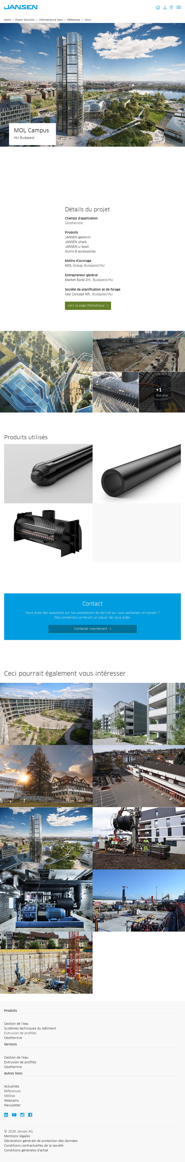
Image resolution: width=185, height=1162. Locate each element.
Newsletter (12, 1105)
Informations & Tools (51, 20)
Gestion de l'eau (16, 1057)
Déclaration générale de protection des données (41, 1141)
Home (7, 20)
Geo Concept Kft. (77, 294)
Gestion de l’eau (16, 1023)
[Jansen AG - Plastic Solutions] (46, 333)
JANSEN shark (76, 242)
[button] (92, 1011)
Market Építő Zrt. (78, 280)
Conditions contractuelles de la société (33, 1145)
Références (73, 20)
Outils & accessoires (80, 251)
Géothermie (13, 1038)
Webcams (11, 1100)
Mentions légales (17, 1136)
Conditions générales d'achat (26, 1150)
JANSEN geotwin (78, 237)
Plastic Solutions (25, 20)
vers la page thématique (86, 305)
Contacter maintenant (90, 628)
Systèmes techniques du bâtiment (30, 1028)
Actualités (11, 1086)
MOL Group (73, 265)
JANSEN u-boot (77, 246)
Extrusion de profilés (20, 1062)
